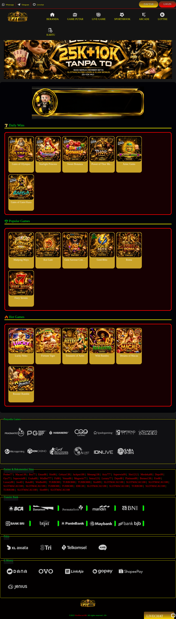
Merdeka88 (146, 474)
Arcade (144, 16)
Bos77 (32, 474)
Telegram (23, 5)
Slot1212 (133, 474)
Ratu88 (29, 482)
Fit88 (57, 478)
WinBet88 (41, 482)
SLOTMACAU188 (113, 482)
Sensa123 (94, 478)
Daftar (149, 4)
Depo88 (118, 478)
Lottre (162, 16)
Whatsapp (8, 5)
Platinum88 (131, 478)
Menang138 (93, 474)
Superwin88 (19, 478)
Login (167, 4)
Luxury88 (8, 482)
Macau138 (20, 474)
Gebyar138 (64, 474)
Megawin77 (80, 478)
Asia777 (106, 474)
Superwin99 (120, 474)
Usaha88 (32, 478)
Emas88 (42, 474)
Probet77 (7, 474)
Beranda (52, 16)
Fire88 (157, 478)
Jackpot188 (78, 474)
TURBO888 (69, 482)
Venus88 (67, 478)
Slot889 (97, 482)
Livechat (38, 5)
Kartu (50, 32)
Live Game (99, 16)
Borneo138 (145, 478)
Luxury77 (107, 478)
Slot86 (52, 474)
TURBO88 (54, 482)
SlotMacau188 (80, 615)
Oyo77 (6, 478)
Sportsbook (122, 16)
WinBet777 (45, 478)
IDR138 (80, 485)
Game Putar (75, 16)
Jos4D (19, 482)
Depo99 (159, 474)
